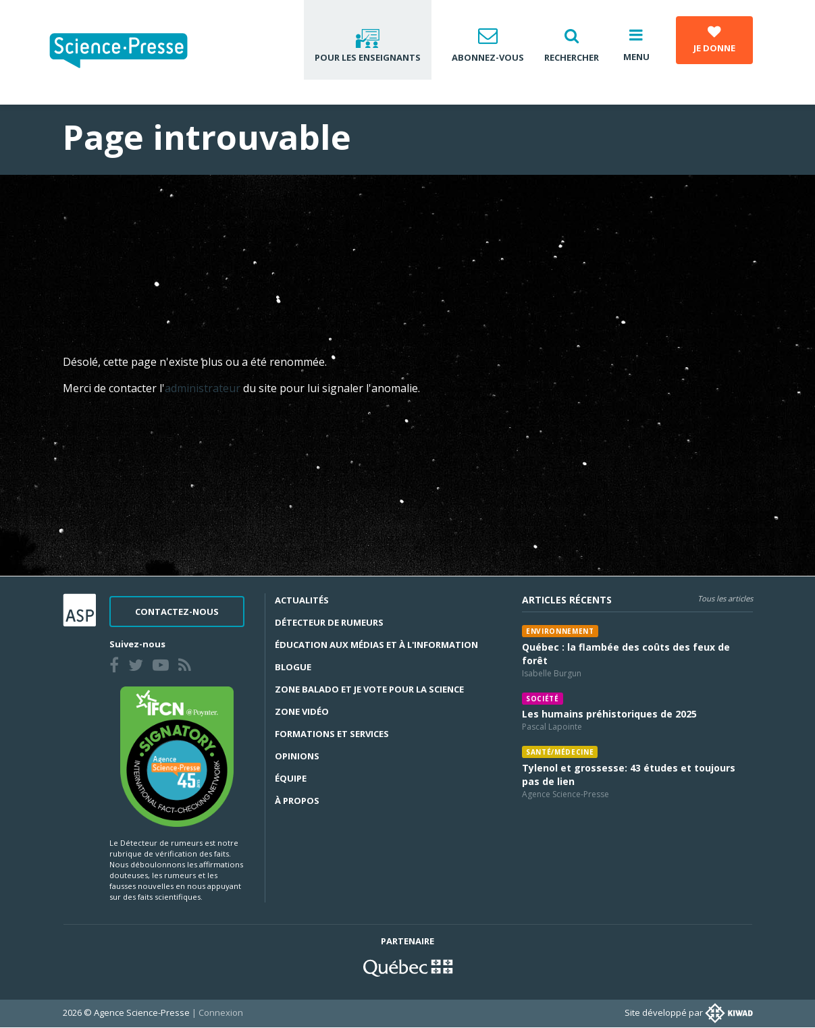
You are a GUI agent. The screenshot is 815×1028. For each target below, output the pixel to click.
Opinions (297, 756)
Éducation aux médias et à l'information (376, 645)
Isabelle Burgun (551, 673)
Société (542, 698)
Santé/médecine (560, 752)
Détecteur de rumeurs (329, 622)
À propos (297, 800)
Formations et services (332, 734)
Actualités (302, 600)
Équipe (291, 778)
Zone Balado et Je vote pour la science (369, 689)
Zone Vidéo (302, 711)
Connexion (221, 1012)
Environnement (560, 631)
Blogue (293, 667)
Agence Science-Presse (565, 794)
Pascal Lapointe (552, 726)
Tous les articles (725, 598)
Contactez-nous (177, 611)
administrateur (204, 388)
